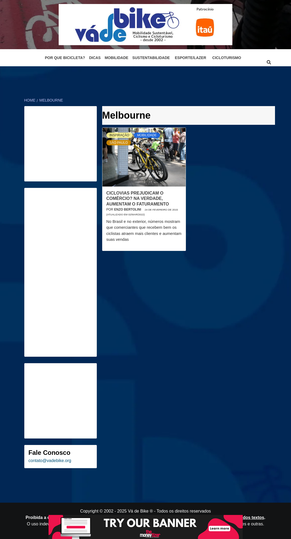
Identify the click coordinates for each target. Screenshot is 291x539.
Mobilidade (116, 58)
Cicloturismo (226, 58)
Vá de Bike (138, 511)
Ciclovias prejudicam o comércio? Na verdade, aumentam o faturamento (137, 199)
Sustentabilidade (151, 58)
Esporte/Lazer (190, 58)
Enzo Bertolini (128, 209)
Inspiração (119, 135)
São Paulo (119, 143)
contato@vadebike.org (50, 460)
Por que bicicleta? (65, 58)
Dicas (95, 58)
